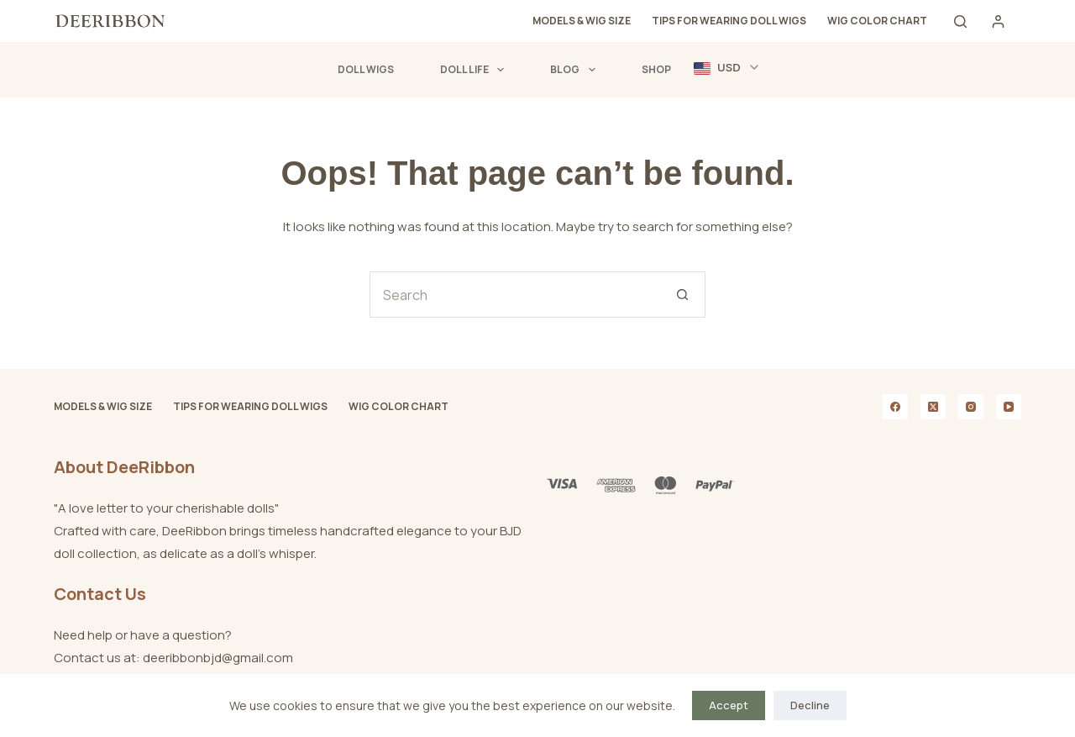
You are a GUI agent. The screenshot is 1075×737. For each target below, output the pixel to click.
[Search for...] (514, 294)
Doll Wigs (366, 69)
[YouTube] (1008, 406)
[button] (727, 68)
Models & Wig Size (581, 20)
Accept (728, 705)
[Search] (960, 21)
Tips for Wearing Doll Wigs (729, 20)
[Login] (998, 21)
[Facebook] (895, 406)
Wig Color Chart (877, 20)
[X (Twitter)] (933, 406)
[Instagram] (970, 406)
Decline (810, 705)
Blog (575, 70)
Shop (656, 69)
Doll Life (475, 70)
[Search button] (682, 294)
